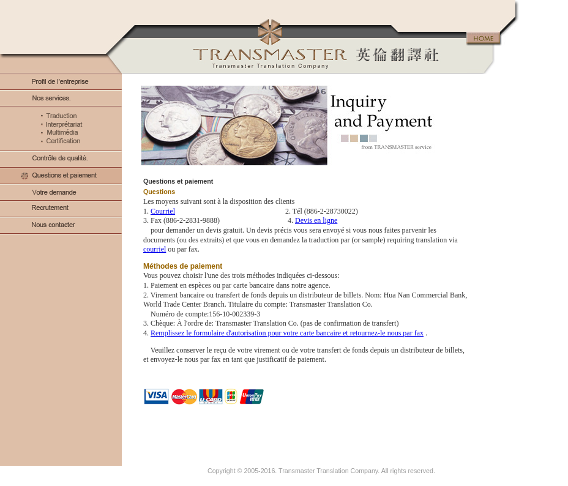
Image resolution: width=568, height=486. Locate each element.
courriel (154, 249)
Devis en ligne (316, 220)
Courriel (163, 211)
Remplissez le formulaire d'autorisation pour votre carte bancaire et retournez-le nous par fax (287, 333)
